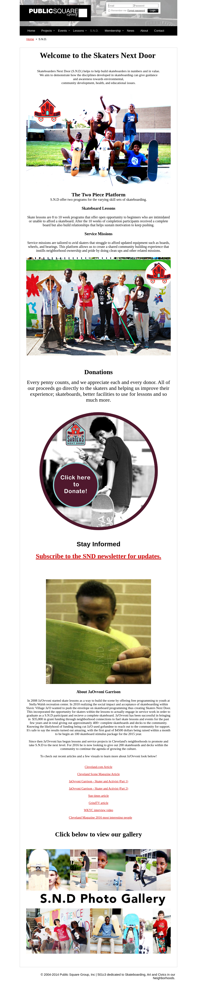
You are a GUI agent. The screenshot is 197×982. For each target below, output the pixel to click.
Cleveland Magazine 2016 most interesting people (100, 817)
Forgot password (136, 10)
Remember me (119, 10)
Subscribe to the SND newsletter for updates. (98, 556)
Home (30, 39)
